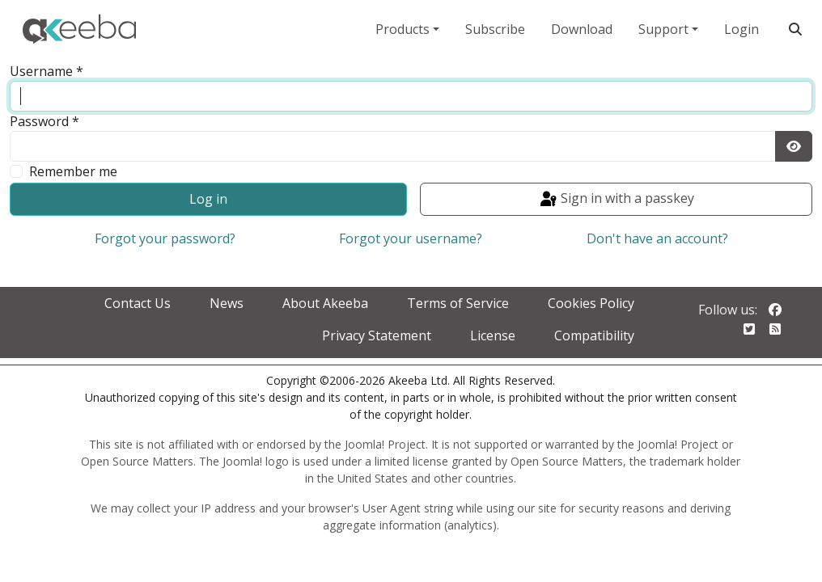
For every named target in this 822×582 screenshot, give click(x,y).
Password (44, 121)
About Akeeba (325, 303)
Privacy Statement (376, 335)
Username (46, 71)
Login (741, 29)
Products (402, 29)
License (492, 335)
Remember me (73, 171)
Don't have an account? (657, 238)
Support (663, 29)
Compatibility (594, 335)
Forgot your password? (165, 238)
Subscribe (495, 29)
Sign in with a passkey (616, 199)
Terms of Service (458, 303)
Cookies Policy (591, 303)
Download (581, 29)
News (227, 303)
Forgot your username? (410, 238)
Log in (208, 199)
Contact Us (137, 303)
